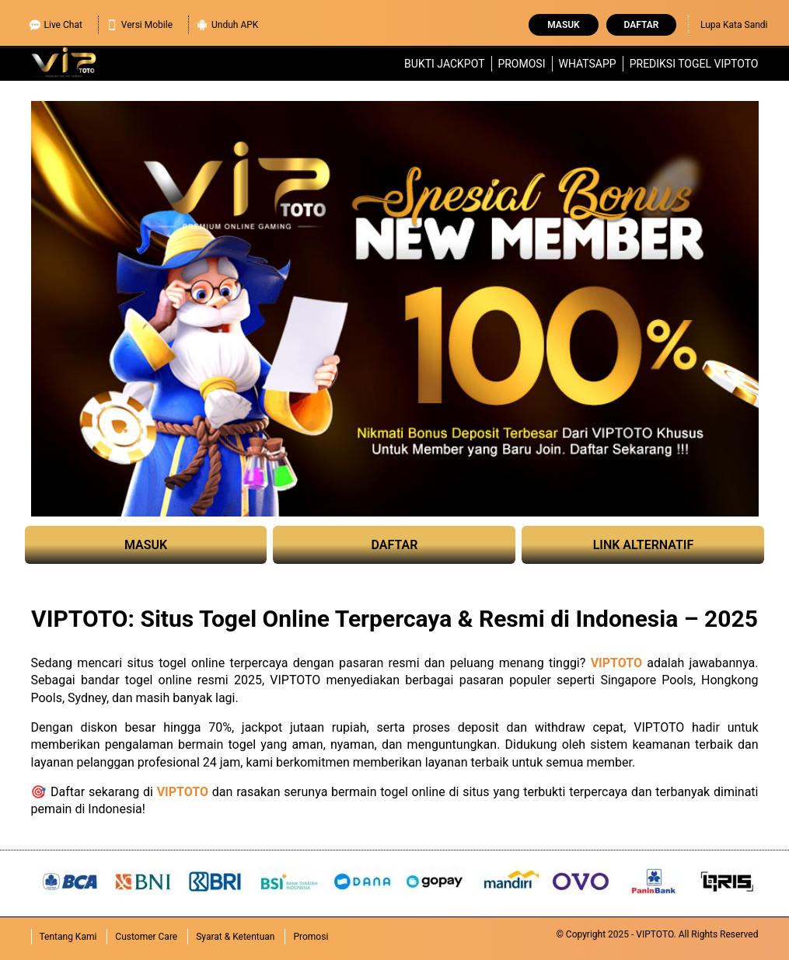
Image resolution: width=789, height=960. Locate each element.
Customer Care (146, 936)
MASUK (145, 544)
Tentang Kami (68, 936)
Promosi (521, 63)
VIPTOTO (616, 663)
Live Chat (56, 23)
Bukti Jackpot (444, 63)
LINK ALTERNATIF (643, 544)
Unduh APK (227, 23)
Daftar (641, 24)
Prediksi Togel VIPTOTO (694, 63)
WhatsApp (587, 63)
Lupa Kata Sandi (734, 24)
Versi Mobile (139, 23)
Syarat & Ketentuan (235, 936)
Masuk (563, 24)
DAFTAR (395, 544)
